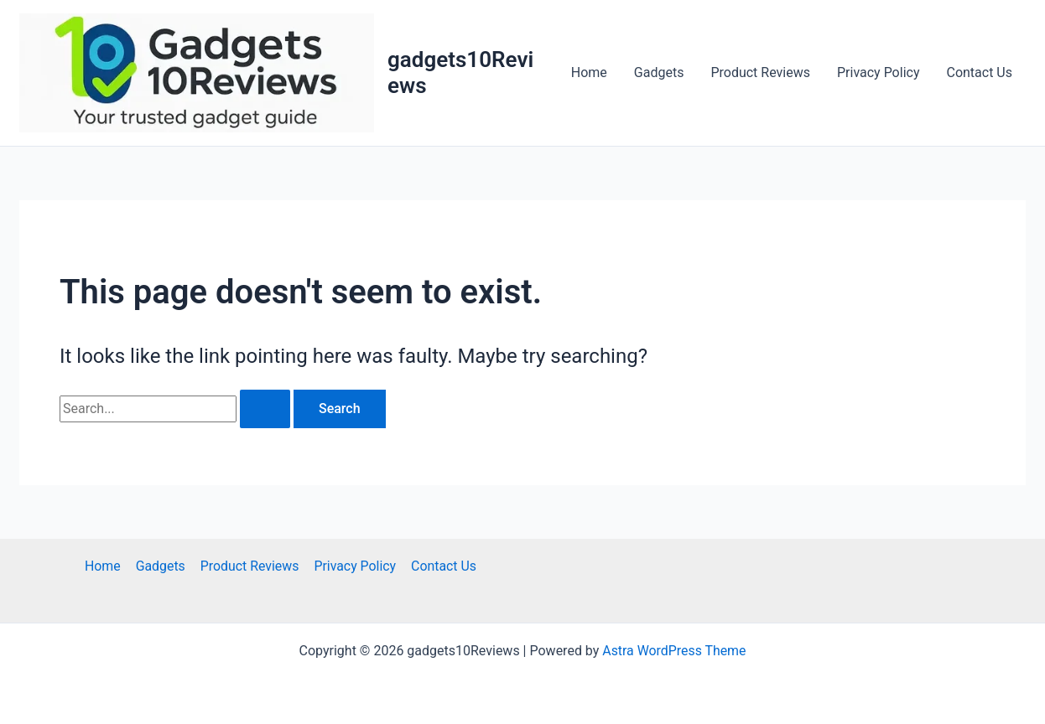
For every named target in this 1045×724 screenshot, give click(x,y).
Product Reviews (760, 72)
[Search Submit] (265, 409)
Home (589, 72)
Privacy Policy (878, 72)
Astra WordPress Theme (674, 651)
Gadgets (659, 72)
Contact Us (979, 72)
